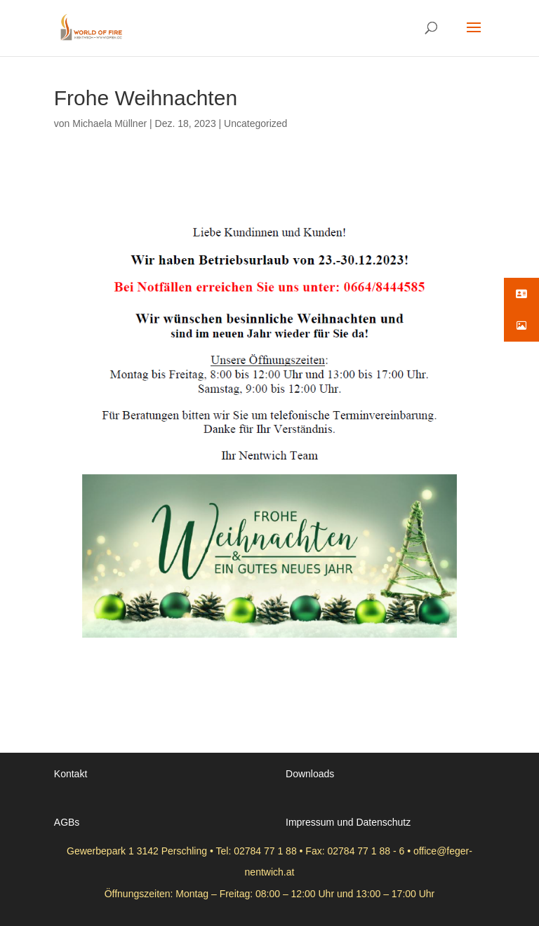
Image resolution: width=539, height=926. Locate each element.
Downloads (310, 773)
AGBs (67, 822)
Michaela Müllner (109, 123)
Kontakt (70, 773)
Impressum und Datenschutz (348, 822)
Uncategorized (255, 123)
